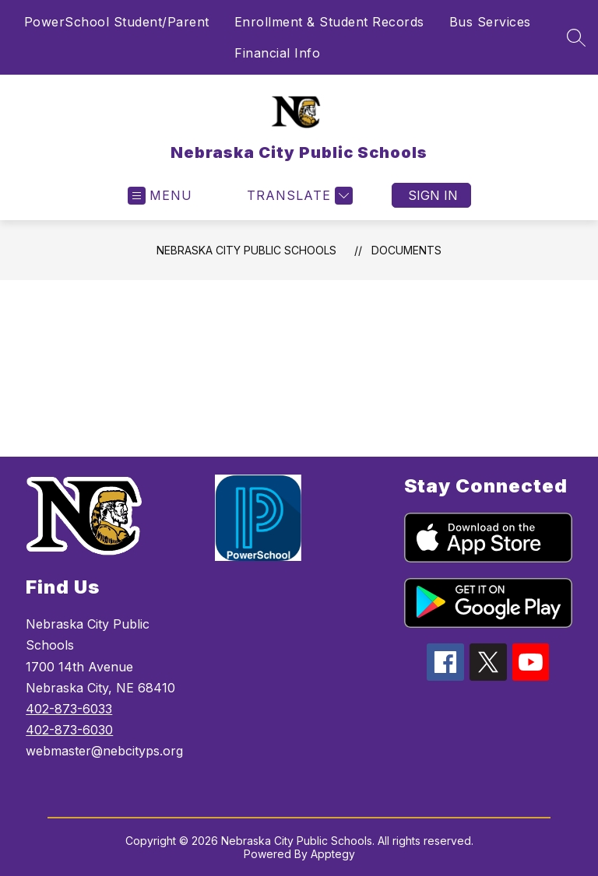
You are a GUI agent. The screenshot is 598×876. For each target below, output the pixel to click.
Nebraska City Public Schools (246, 250)
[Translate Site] (298, 195)
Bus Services (490, 22)
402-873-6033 (69, 709)
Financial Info (277, 53)
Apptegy (333, 853)
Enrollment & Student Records (329, 22)
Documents (406, 250)
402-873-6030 (69, 730)
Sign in (433, 195)
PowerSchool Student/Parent (116, 22)
